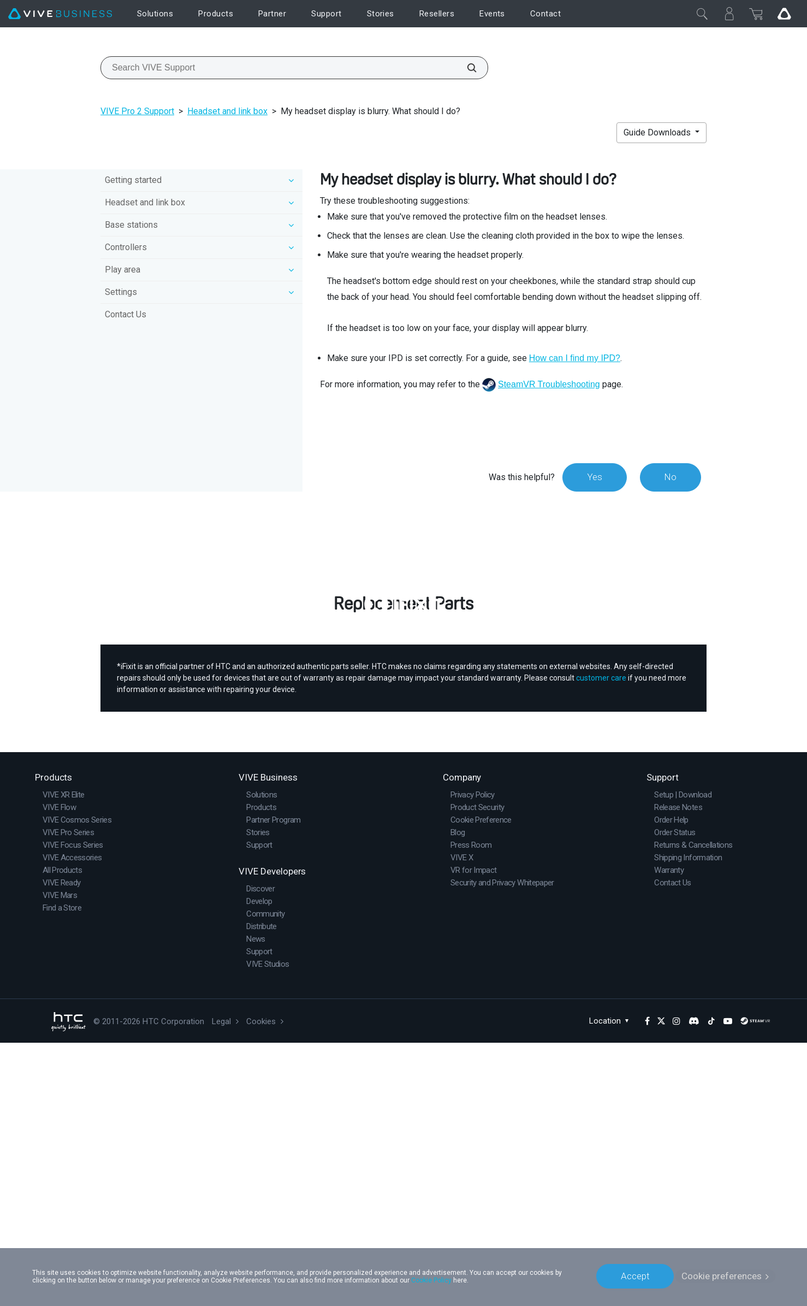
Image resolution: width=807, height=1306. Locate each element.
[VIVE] (60, 14)
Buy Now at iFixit (404, 820)
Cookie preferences (721, 1275)
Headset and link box (227, 111)
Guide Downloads (658, 132)
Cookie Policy (431, 1280)
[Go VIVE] (784, 13)
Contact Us (125, 314)
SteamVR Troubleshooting (549, 384)
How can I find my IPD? (574, 358)
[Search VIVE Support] (466, 68)
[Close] (702, 13)
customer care (601, 941)
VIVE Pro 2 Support (137, 111)
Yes (594, 476)
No (670, 476)
